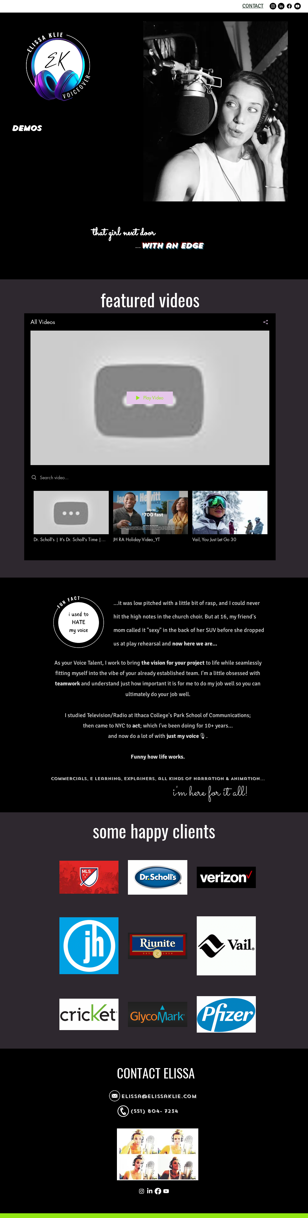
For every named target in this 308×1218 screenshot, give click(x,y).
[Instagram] (273, 6)
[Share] (263, 322)
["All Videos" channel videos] (150, 521)
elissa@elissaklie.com (159, 1096)
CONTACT (252, 6)
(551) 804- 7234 (154, 1111)
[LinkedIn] (281, 6)
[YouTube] (297, 6)
